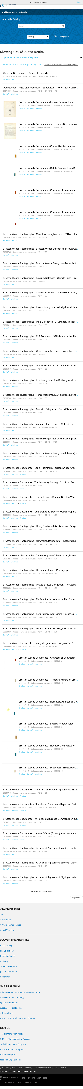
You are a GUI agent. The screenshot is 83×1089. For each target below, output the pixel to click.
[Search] (41, 26)
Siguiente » (76, 898)
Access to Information (43, 1068)
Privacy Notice (11, 1068)
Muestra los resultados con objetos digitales (60, 64)
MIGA (39, 1078)
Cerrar (79, 2)
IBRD (23, 1078)
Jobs (55, 1068)
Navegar (38, 36)
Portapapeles (59, 37)
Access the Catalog (20, 12)
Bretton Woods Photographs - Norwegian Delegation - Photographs (39, 541)
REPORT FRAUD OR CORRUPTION (23, 1071)
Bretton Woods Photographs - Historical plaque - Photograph (36, 570)
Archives (6, 12)
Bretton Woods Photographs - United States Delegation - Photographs (41, 585)
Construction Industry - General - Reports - (26, 73)
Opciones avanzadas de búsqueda (20, 57)
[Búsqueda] (63, 26)
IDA (28, 1078)
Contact (63, 1068)
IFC (33, 1078)
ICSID (45, 1078)
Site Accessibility (25, 1068)
